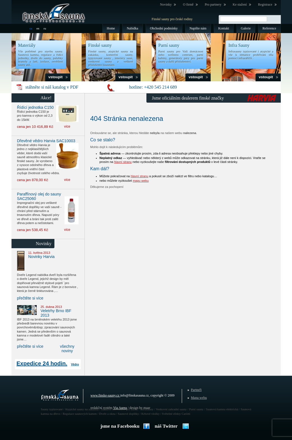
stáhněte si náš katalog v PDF (52, 87)
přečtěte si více (30, 298)
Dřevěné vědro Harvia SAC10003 (46, 141)
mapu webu (141, 180)
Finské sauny (100, 45)
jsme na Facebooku (119, 426)
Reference (269, 28)
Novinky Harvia (41, 256)
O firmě (188, 4)
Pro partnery (213, 4)
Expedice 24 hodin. (42, 363)
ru (44, 28)
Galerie (246, 28)
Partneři (196, 390)
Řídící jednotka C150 (35, 107)
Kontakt (223, 28)
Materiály (27, 45)
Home (111, 28)
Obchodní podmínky (164, 28)
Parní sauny (169, 45)
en (37, 28)
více (67, 126)
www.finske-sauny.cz (105, 395)
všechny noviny (67, 348)
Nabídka (132, 28)
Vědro (75, 364)
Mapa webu (199, 398)
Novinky (166, 4)
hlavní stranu (123, 161)
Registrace (265, 4)
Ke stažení (240, 4)
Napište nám (198, 28)
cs (31, 28)
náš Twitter (166, 426)
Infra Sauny (239, 45)
